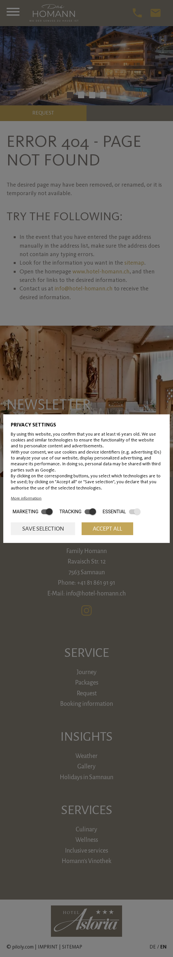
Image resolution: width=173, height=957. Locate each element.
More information (26, 497)
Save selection (43, 528)
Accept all (107, 528)
